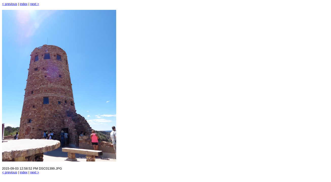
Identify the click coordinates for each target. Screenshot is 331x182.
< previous (9, 4)
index (24, 4)
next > (34, 4)
